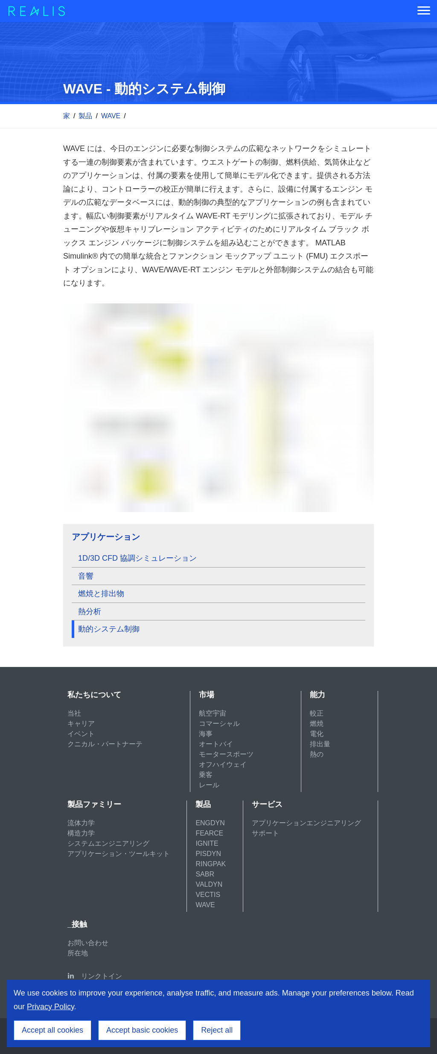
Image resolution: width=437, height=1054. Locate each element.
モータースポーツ (226, 754)
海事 (206, 733)
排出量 (320, 744)
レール (209, 785)
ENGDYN (209, 823)
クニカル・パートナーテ (105, 744)
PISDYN (208, 853)
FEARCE (209, 833)
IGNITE (206, 843)
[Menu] (424, 11)
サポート (265, 833)
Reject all (217, 1030)
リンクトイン (101, 976)
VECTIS (207, 894)
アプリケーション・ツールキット (118, 853)
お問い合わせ (87, 942)
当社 (74, 713)
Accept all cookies (52, 1030)
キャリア (81, 723)
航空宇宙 (212, 713)
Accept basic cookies (142, 1030)
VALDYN (208, 884)
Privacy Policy (50, 1006)
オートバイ (216, 744)
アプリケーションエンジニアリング (306, 823)
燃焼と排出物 (101, 593)
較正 (316, 713)
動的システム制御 (109, 629)
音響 (85, 576)
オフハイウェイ (223, 764)
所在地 (77, 953)
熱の (316, 754)
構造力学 (81, 833)
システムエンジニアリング (108, 843)
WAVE (110, 115)
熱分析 (89, 611)
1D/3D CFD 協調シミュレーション (137, 558)
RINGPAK (210, 864)
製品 (85, 115)
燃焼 (316, 723)
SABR (204, 874)
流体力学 (81, 823)
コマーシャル (219, 723)
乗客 (206, 774)
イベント (81, 733)
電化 (316, 733)
